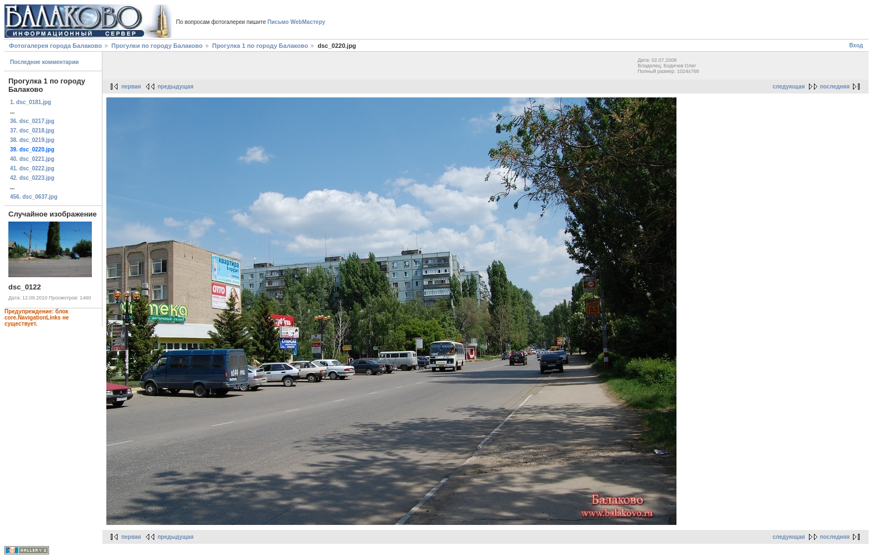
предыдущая (176, 86)
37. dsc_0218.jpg (32, 130)
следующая (789, 86)
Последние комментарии (44, 62)
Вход (856, 45)
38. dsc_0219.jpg (32, 140)
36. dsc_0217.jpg (32, 121)
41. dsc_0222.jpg (32, 168)
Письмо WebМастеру (296, 22)
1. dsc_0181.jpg (30, 102)
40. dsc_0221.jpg (32, 159)
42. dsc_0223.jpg (32, 178)
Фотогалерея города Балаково (55, 45)
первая (131, 86)
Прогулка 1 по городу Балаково (260, 45)
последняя (835, 86)
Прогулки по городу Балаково (157, 45)
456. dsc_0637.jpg (33, 197)
